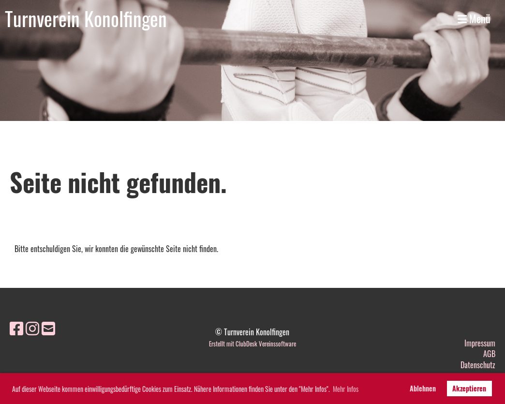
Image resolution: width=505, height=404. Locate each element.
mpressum (480, 343)
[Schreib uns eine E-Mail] (48, 327)
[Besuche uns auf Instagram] (32, 327)
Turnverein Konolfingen (86, 18)
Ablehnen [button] (423, 388)
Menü (474, 18)
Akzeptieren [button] (469, 388)
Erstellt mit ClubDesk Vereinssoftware (252, 343)
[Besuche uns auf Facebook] (16, 327)
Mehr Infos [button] (345, 389)
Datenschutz (477, 365)
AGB (489, 353)
